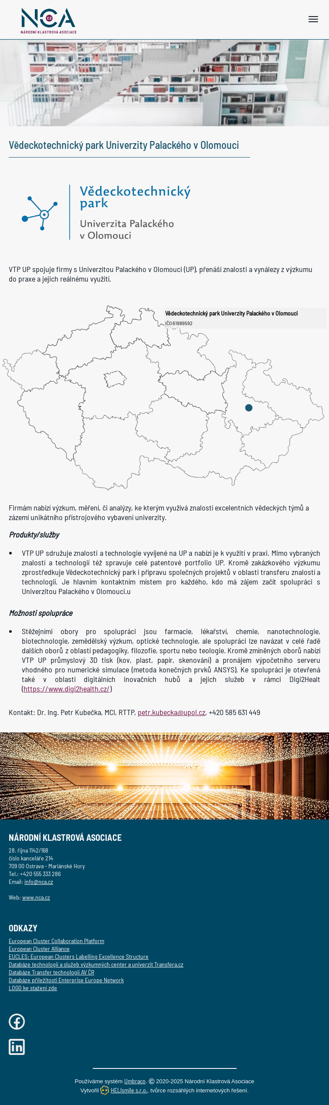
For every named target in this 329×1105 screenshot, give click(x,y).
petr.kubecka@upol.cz (171, 712)
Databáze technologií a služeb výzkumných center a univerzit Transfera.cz (96, 964)
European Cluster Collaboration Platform (56, 940)
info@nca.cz (38, 881)
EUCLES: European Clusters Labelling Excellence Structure (79, 956)
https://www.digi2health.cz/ (67, 688)
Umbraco (135, 1081)
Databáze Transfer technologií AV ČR (51, 972)
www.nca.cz (36, 897)
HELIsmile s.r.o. (129, 1090)
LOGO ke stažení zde (33, 987)
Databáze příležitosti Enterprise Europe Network (66, 980)
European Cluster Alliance (39, 948)
